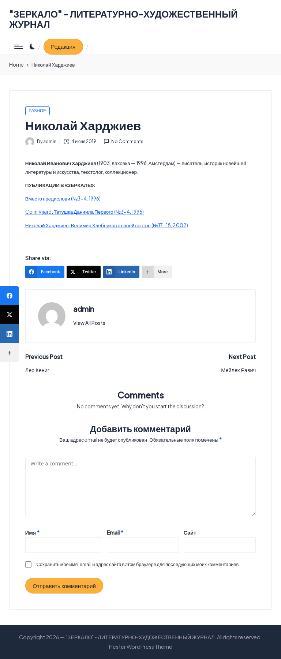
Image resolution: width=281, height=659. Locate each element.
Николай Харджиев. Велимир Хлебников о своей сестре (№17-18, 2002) (106, 225)
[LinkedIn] (121, 272)
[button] (63, 47)
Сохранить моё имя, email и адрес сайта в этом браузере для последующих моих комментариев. (138, 564)
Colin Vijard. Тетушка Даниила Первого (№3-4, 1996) (84, 212)
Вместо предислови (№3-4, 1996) (63, 198)
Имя (32, 532)
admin (83, 309)
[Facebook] (44, 272)
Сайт (190, 532)
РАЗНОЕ (37, 110)
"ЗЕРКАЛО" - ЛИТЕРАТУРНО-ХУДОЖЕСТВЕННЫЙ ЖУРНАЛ (123, 19)
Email (115, 532)
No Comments (123, 141)
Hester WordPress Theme (140, 646)
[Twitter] (84, 272)
